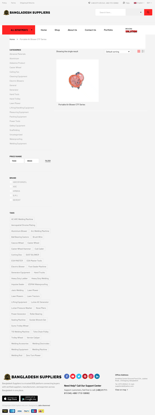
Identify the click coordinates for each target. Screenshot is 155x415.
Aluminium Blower (19, 231)
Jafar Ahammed (44, 405)
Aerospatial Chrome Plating (23, 225)
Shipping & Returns (27, 3)
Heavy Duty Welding (40, 278)
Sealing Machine (18, 320)
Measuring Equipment (19, 112)
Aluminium (14, 58)
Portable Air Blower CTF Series (72, 104)
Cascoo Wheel (17, 243)
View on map (121, 389)
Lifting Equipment (19, 302)
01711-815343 (123, 384)
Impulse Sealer (17, 284)
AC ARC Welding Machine (22, 219)
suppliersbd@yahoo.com (124, 386)
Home (12, 39)
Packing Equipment (18, 116)
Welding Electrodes (40, 343)
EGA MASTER (17, 260)
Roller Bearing (36, 314)
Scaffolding (15, 130)
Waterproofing (16, 139)
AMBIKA (16, 191)
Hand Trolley (15, 98)
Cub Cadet (39, 248)
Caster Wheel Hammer (21, 248)
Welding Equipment (18, 143)
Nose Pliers (41, 308)
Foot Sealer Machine (37, 266)
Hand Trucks (39, 272)
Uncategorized (16, 134)
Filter (48, 161)
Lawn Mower (15, 103)
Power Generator (18, 314)
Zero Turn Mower (33, 355)
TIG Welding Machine (20, 331)
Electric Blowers (17, 81)
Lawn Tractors (33, 296)
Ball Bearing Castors (20, 237)
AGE (15, 186)
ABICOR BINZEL (20, 182)
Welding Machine (39, 349)
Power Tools (15, 121)
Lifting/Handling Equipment (22, 107)
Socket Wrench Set (37, 320)
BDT (148, 3)
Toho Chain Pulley (41, 331)
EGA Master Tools (34, 260)
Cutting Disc (16, 254)
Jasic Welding (17, 290)
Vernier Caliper (33, 337)
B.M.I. (15, 195)
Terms (13, 3)
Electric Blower (18, 266)
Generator (14, 90)
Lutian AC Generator (40, 302)
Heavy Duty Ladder (19, 278)
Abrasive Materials (18, 54)
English (138, 3)
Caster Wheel (15, 67)
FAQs (128, 3)
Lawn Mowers (17, 296)
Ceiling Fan (14, 72)
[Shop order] (117, 51)
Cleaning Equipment (18, 76)
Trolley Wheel (17, 337)
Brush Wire (37, 237)
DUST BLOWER (32, 254)
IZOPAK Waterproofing (38, 284)
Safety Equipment (17, 125)
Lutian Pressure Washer (21, 308)
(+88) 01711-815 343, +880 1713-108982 (104, 3)
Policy (4, 3)
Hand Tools (14, 94)
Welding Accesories (20, 343)
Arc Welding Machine (40, 231)
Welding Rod (16, 355)
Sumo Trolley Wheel (19, 325)
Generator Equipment (20, 272)
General (13, 85)
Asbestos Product (17, 63)
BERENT (17, 200)
